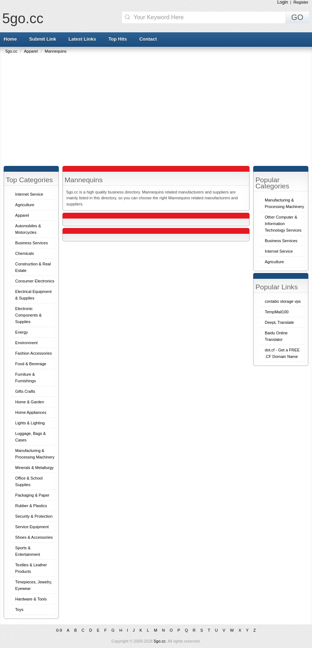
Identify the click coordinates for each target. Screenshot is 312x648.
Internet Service (29, 194)
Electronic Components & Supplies (28, 315)
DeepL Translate (279, 322)
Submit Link (42, 39)
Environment (26, 343)
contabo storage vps (283, 301)
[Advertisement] (157, 108)
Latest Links (82, 39)
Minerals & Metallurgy (34, 467)
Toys (19, 609)
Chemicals (24, 253)
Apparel (31, 51)
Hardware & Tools (31, 599)
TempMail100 (276, 312)
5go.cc (22, 18)
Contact (148, 39)
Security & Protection (34, 516)
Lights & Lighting (30, 423)
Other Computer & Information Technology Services (283, 223)
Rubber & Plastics (31, 506)
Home (10, 39)
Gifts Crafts (25, 391)
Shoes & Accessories (34, 537)
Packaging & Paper (32, 495)
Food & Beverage (30, 364)
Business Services (31, 243)
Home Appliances (30, 412)
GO (297, 17)
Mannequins (55, 51)
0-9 (59, 630)
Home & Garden (29, 402)
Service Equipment (32, 527)
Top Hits (117, 39)
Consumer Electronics (34, 281)
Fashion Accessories (33, 353)
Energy (21, 332)
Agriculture (25, 205)
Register (300, 2)
